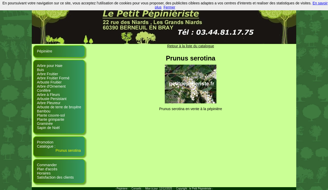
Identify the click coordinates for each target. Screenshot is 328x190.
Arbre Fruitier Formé (53, 78)
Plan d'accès (47, 169)
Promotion (45, 142)
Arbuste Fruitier (49, 82)
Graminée (45, 123)
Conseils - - (138, 188)
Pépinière (44, 51)
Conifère (44, 90)
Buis (40, 70)
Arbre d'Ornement (51, 86)
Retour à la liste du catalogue (190, 46)
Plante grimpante (50, 119)
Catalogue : (46, 146)
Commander (47, 165)
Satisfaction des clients (55, 177)
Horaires (44, 173)
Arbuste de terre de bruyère (59, 107)
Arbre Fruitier (47, 74)
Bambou (43, 111)
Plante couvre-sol (51, 115)
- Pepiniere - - (123, 188)
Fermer (169, 7)
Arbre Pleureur (48, 103)
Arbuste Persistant (51, 99)
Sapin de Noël (48, 128)
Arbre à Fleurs (48, 95)
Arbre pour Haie (50, 66)
